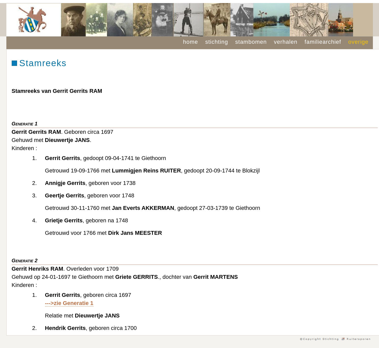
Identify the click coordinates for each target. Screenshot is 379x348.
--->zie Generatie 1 (69, 303)
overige (358, 42)
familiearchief (323, 42)
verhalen (285, 42)
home (190, 42)
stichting (216, 42)
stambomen (251, 42)
